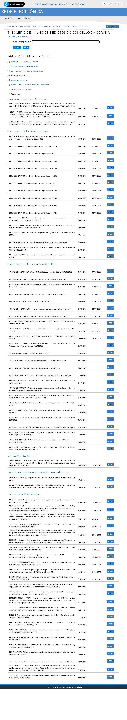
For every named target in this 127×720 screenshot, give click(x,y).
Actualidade (60, 4)
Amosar (110, 107)
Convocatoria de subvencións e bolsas (24, 62)
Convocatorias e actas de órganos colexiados (27, 71)
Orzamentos (15, 94)
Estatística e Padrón (18, 75)
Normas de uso (69, 687)
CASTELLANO (108, 3)
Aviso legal (51, 687)
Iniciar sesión (113, 26)
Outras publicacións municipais (21, 89)
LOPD (56, 687)
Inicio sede (9, 18)
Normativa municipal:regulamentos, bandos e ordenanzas (30, 85)
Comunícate (80, 4)
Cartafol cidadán (24, 18)
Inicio (37, 4)
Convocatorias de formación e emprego (24, 66)
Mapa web (61, 687)
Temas (51, 4)
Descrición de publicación (22, 42)
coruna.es (25, 26)
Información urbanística (19, 80)
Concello (44, 4)
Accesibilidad (78, 687)
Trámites (70, 4)
